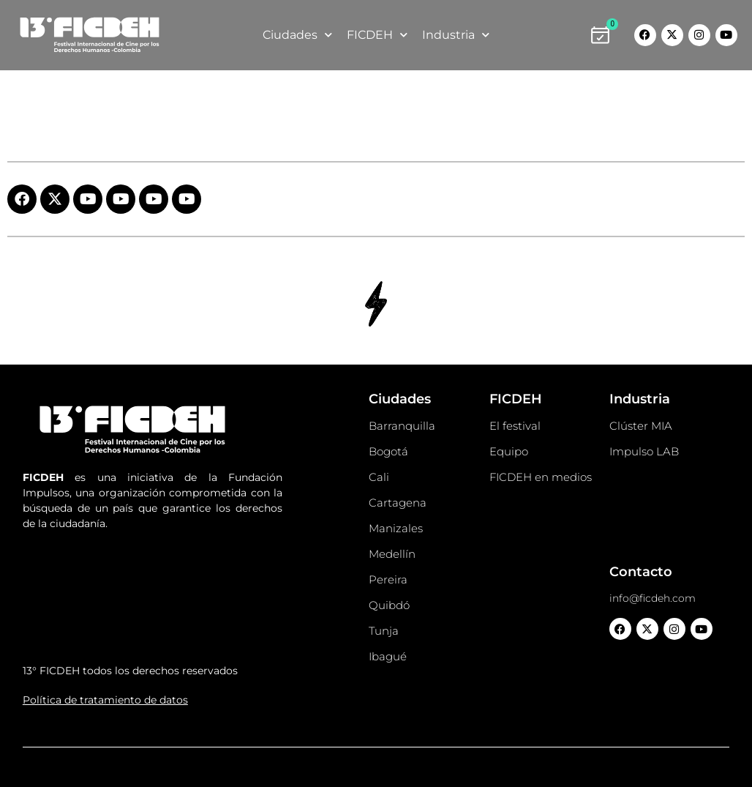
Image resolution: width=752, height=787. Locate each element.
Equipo (508, 451)
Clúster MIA (640, 426)
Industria (455, 34)
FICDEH (377, 34)
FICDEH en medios (540, 477)
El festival (515, 426)
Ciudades (297, 34)
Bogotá (388, 451)
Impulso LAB (644, 451)
